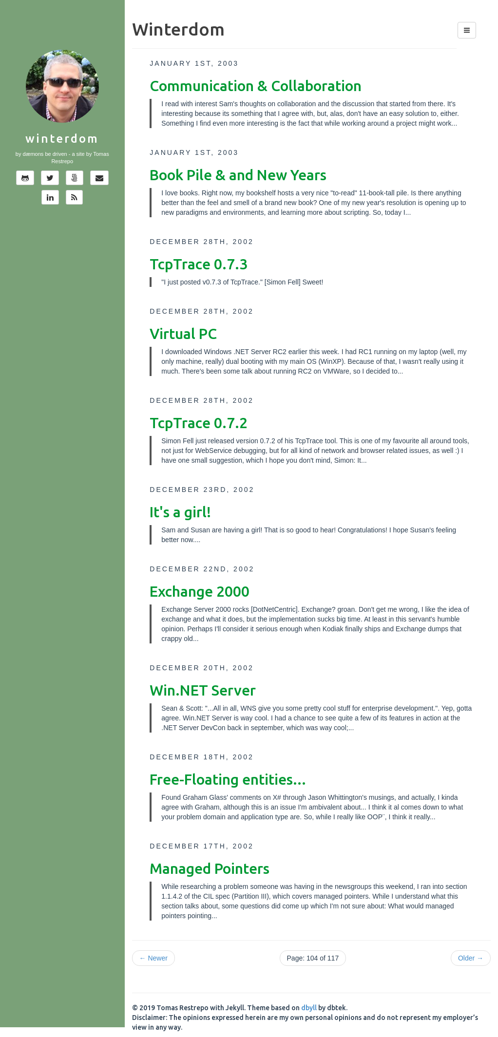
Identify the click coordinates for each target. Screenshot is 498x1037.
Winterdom (62, 138)
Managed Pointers (209, 868)
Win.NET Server (203, 690)
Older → (470, 958)
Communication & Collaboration (256, 85)
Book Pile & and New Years (238, 175)
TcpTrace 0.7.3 (199, 264)
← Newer (153, 958)
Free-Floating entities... (228, 779)
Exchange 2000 (199, 591)
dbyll (309, 1008)
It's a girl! (180, 512)
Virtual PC (183, 333)
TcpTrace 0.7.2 (199, 423)
